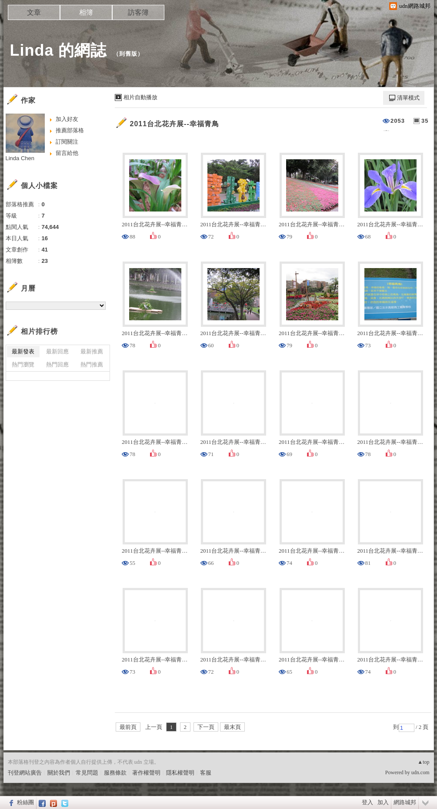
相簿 (86, 12)
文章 (34, 12)
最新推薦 (91, 351)
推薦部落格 (70, 130)
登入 (367, 802)
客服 (205, 772)
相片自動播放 (140, 97)
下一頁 (205, 727)
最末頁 (232, 727)
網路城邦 (405, 802)
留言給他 (67, 153)
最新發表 (23, 351)
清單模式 (408, 97)
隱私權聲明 (180, 772)
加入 (383, 802)
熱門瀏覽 (23, 364)
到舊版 (128, 53)
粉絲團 (25, 802)
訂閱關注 (67, 141)
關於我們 (58, 772)
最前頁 (128, 727)
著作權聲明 (146, 772)
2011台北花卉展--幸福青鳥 (174, 124)
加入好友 (67, 119)
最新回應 (57, 351)
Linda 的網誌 (58, 50)
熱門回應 (57, 364)
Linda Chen (20, 158)
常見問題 (87, 772)
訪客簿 (138, 12)
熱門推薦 (91, 364)
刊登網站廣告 (25, 772)
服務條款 (115, 772)
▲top (423, 762)
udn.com (420, 772)
